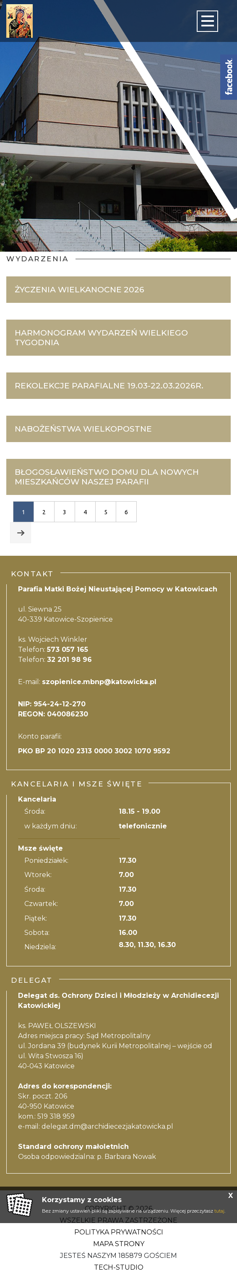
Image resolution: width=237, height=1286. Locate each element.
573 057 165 (67, 649)
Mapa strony (118, 1244)
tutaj (219, 1211)
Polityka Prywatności (118, 1232)
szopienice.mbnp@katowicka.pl (99, 682)
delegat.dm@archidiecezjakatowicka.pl (107, 1126)
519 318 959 (56, 1116)
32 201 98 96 (69, 660)
